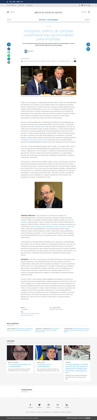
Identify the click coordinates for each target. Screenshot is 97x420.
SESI (14, 1)
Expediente (30, 5)
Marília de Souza (13, 362)
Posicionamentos (46, 412)
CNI (10, 1)
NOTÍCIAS (42, 20)
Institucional (11, 328)
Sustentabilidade (52, 20)
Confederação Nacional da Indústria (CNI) (34, 140)
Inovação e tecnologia (42, 328)
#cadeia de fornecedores (26, 313)
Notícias (28, 412)
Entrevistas (33, 412)
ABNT (43, 126)
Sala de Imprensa (11, 5)
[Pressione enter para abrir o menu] (8, 12)
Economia (68, 362)
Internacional (68, 328)
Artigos (39, 412)
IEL (22, 1)
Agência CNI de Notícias (57, 309)
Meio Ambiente (37, 226)
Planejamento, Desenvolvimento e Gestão (58, 226)
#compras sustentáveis (35, 313)
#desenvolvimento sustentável (27, 315)
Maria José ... (31, 51)
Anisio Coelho (41, 362)
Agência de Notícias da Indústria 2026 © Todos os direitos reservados (22, 418)
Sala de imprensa (55, 412)
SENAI (18, 1)
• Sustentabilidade (24, 309)
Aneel (41, 235)
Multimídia (21, 5)
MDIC (48, 224)
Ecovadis (44, 109)
